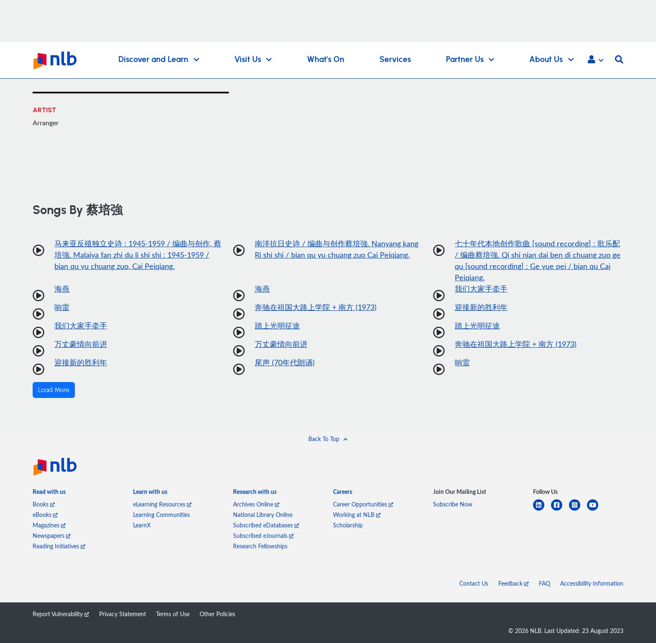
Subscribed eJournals (263, 536)
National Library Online (262, 515)
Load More (53, 390)
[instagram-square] (578, 510)
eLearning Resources (162, 504)
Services (395, 60)
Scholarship (348, 525)
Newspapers (52, 536)
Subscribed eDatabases (266, 525)
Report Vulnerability (61, 614)
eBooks (45, 515)
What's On (325, 60)
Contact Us (473, 583)
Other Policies (217, 614)
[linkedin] (542, 510)
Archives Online (256, 504)
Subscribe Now (452, 504)
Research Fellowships (260, 546)
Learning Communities (161, 515)
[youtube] (596, 510)
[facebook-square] (560, 510)
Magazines (49, 525)
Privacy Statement (122, 614)
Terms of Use (173, 614)
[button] (595, 60)
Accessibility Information (591, 583)
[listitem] (49, 493)
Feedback (513, 583)
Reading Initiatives (59, 546)
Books (44, 504)
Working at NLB (357, 515)
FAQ (544, 583)
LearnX (142, 525)
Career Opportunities (363, 504)
